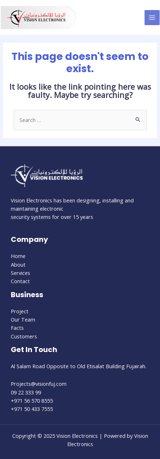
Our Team (23, 319)
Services (20, 272)
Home (18, 255)
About (18, 264)
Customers (24, 336)
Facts (17, 327)
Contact (20, 281)
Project (19, 311)
